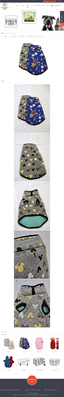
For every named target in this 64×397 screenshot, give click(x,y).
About (23, 5)
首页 (10, 33)
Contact (48, 5)
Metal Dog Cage (13, 36)
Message (42, 5)
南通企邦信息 (35, 393)
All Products (5, 36)
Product (27, 5)
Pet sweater (54, 351)
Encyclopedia (38, 5)
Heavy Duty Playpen (40, 36)
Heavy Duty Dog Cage (31, 36)
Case (33, 5)
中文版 (60, 1)
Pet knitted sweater (6, 331)
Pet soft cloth (5, 332)
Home (18, 5)
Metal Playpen (22, 36)
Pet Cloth (8, 370)
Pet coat (24, 351)
